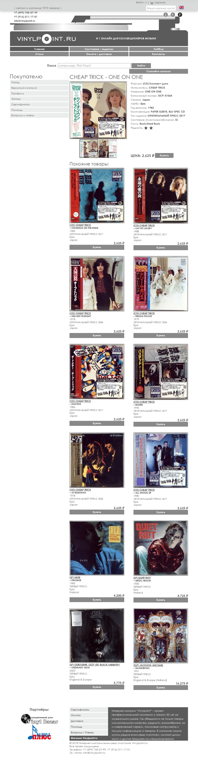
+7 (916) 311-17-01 (25, 16)
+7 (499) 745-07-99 (25, 12)
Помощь (17, 109)
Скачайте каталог (158, 71)
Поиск (51, 65)
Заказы (16, 98)
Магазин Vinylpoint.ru (84, 738)
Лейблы (159, 49)
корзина (158, 2)
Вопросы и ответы (22, 115)
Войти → (141, 2)
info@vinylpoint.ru (24, 20)
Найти (141, 65)
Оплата (76, 715)
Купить (164, 155)
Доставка (77, 720)
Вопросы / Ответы (82, 732)
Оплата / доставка (99, 54)
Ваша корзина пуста (161, 8)
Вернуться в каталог (24, 87)
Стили (39, 54)
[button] (123, 85)
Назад (15, 82)
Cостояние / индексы (99, 49)
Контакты (158, 54)
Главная (39, 49)
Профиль (17, 93)
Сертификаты (20, 104)
